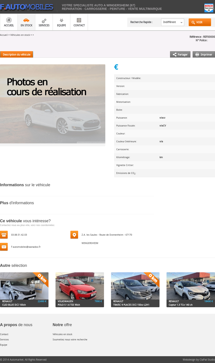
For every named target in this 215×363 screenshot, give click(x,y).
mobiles (28, 8)
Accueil (9, 25)
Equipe (61, 25)
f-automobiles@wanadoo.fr (26, 246)
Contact (79, 25)
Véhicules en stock (20, 34)
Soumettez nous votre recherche (70, 339)
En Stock (26, 25)
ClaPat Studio (207, 359)
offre (62, 325)
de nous (16, 325)
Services (44, 25)
